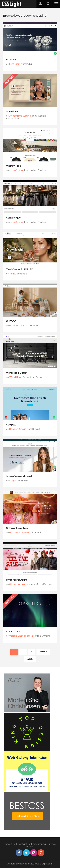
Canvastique (13, 218)
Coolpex (11, 424)
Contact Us (24, 844)
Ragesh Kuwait (17, 429)
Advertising (39, 844)
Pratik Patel (15, 325)
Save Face (12, 111)
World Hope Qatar (16, 373)
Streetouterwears (16, 580)
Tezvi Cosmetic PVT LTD (19, 269)
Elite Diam (11, 59)
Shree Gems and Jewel (19, 476)
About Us (10, 844)
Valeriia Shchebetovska (22, 636)
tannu (12, 273)
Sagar (12, 480)
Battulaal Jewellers (17, 528)
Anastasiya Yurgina (20, 116)
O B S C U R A (13, 631)
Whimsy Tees (13, 166)
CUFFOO (11, 321)
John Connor (16, 170)
